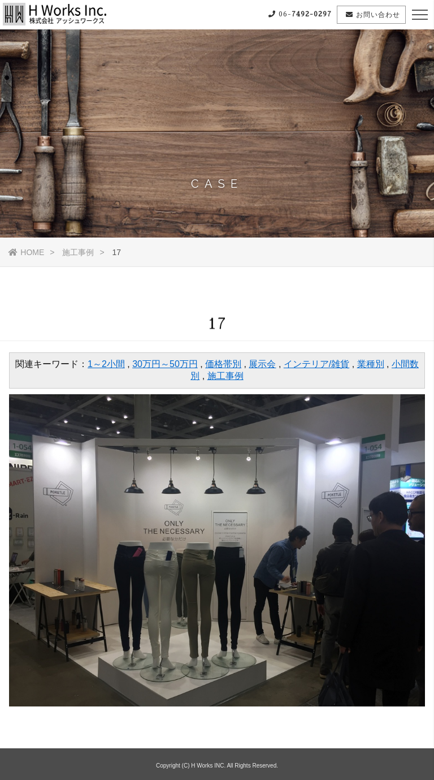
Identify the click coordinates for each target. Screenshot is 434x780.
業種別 (370, 364)
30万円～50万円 (165, 364)
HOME (26, 252)
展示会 (262, 364)
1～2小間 (106, 364)
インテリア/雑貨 (316, 364)
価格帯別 (223, 364)
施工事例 (78, 252)
